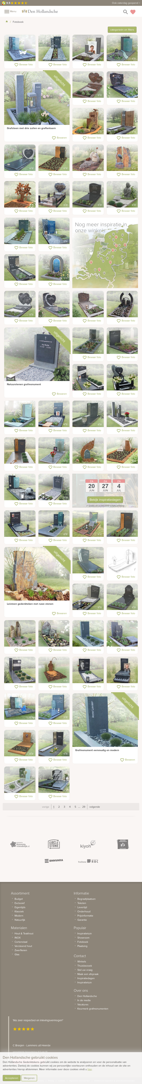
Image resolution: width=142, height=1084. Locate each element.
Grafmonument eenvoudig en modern (97, 750)
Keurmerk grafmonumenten (92, 1008)
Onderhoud (83, 911)
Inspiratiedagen (86, 978)
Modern (19, 915)
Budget (19, 899)
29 (83, 807)
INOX (18, 937)
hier (90, 1069)
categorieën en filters (122, 29)
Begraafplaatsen (86, 899)
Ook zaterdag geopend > (126, 3)
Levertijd (82, 907)
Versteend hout (23, 946)
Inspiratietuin (84, 933)
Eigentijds (20, 907)
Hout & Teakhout (24, 933)
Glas (17, 954)
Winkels (81, 961)
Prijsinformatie (85, 915)
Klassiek (19, 911)
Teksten (81, 903)
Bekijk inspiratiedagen (105, 499)
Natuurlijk (20, 920)
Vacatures (82, 1004)
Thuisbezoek (84, 965)
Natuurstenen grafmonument (24, 384)
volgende (94, 807)
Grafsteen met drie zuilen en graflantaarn (31, 128)
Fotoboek (82, 942)
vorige (45, 807)
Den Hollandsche (87, 996)
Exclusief (20, 903)
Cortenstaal (21, 942)
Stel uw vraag (84, 970)
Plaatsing (82, 946)
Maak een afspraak (87, 974)
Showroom (83, 937)
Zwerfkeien (21, 950)
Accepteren (11, 1078)
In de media (83, 1000)
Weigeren (29, 1078)
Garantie (82, 920)
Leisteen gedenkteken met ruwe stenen (30, 604)
